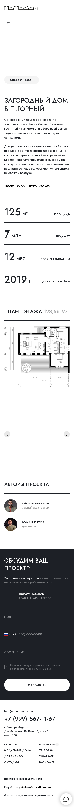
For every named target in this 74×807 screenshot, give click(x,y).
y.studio (23, 787)
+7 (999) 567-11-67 (29, 719)
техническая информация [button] (27, 185)
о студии (11, 762)
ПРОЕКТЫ (10, 744)
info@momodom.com (18, 711)
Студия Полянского (41, 787)
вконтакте (47, 762)
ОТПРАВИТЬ (37, 685)
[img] (21, 8)
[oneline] (37, 652)
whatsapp (46, 756)
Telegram (46, 750)
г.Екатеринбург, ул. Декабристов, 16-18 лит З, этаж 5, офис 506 (26, 731)
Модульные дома (17, 750)
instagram (47, 744)
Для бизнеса (14, 756)
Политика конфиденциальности (23, 778)
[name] (37, 617)
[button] (66, 7)
